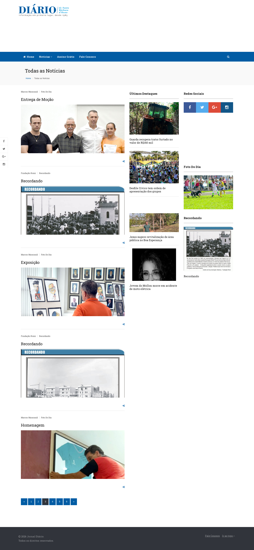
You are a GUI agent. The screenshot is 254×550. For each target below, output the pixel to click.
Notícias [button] (45, 56)
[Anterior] (24, 501)
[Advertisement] (155, 26)
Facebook (4, 141)
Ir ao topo (228, 535)
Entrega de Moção (37, 99)
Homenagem (32, 425)
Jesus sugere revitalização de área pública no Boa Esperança (151, 238)
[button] (228, 57)
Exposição (30, 262)
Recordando (44, 173)
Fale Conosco (87, 56)
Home (28, 56)
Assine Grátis (65, 56)
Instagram (4, 164)
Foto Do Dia (46, 91)
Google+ (4, 156)
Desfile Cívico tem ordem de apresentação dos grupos (147, 189)
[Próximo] (74, 501)
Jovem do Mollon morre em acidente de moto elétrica (153, 287)
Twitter (4, 149)
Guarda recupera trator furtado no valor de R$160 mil (151, 141)
